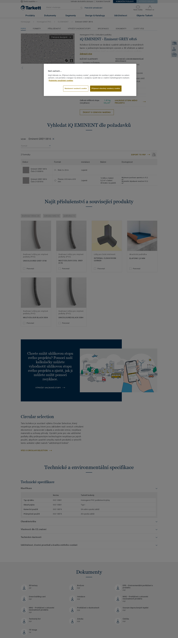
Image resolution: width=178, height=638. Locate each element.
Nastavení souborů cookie (76, 88)
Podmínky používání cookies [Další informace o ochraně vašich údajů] (61, 81)
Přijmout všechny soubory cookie (106, 88)
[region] (90, 80)
